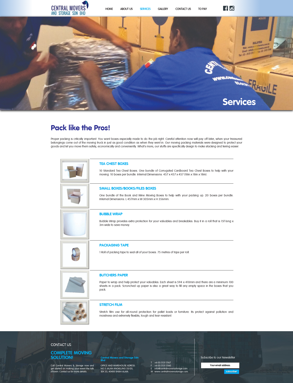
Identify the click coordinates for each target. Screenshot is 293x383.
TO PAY (202, 9)
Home (109, 9)
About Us (126, 9)
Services (145, 9)
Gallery (163, 9)
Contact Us (183, 9)
